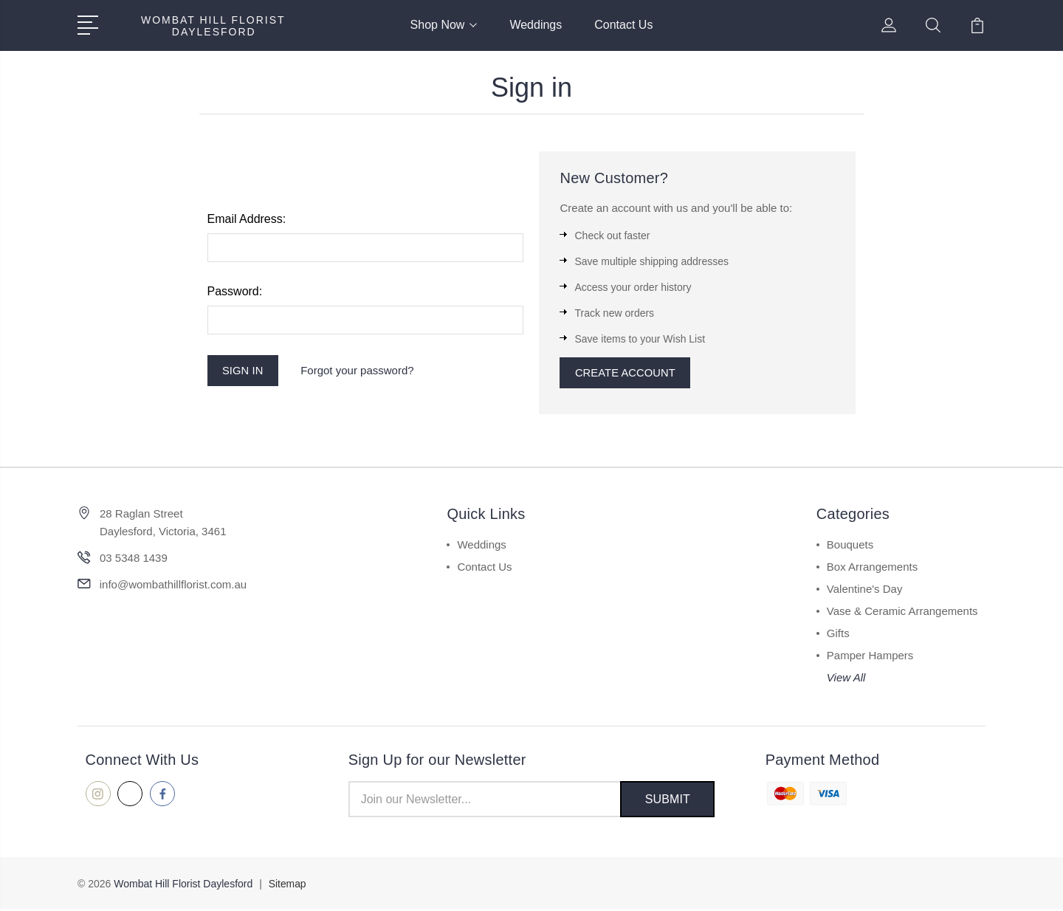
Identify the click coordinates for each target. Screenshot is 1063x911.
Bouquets (850, 546)
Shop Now (444, 24)
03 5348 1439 (134, 559)
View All (846, 679)
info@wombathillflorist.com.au (173, 586)
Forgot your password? (359, 371)
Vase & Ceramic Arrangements (902, 612)
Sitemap (287, 886)
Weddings (535, 24)
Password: (235, 291)
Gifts (838, 634)
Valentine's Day (865, 590)
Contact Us (623, 24)
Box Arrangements (872, 568)
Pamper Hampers (870, 656)
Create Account (626, 373)
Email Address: (246, 219)
